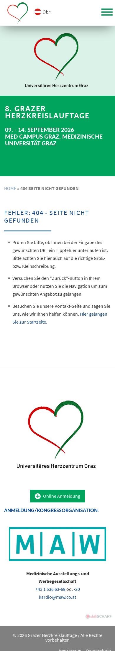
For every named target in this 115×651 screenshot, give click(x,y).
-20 (77, 589)
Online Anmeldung (61, 496)
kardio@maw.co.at (57, 597)
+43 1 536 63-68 (50, 589)
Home (10, 188)
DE (45, 11)
